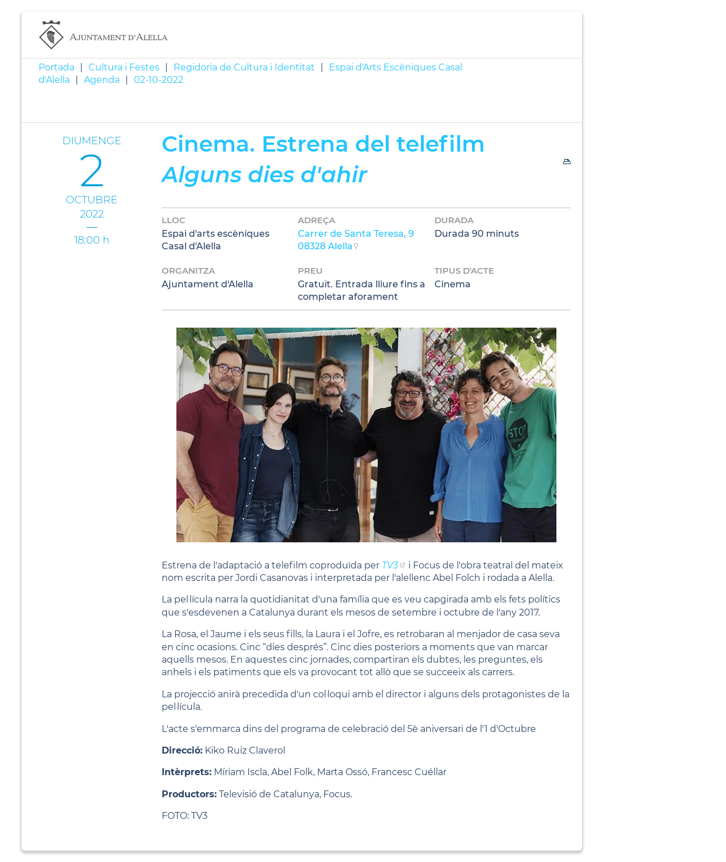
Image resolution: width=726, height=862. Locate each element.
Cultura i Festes (123, 67)
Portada (56, 67)
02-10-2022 (158, 79)
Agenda (102, 79)
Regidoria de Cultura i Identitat (244, 67)
